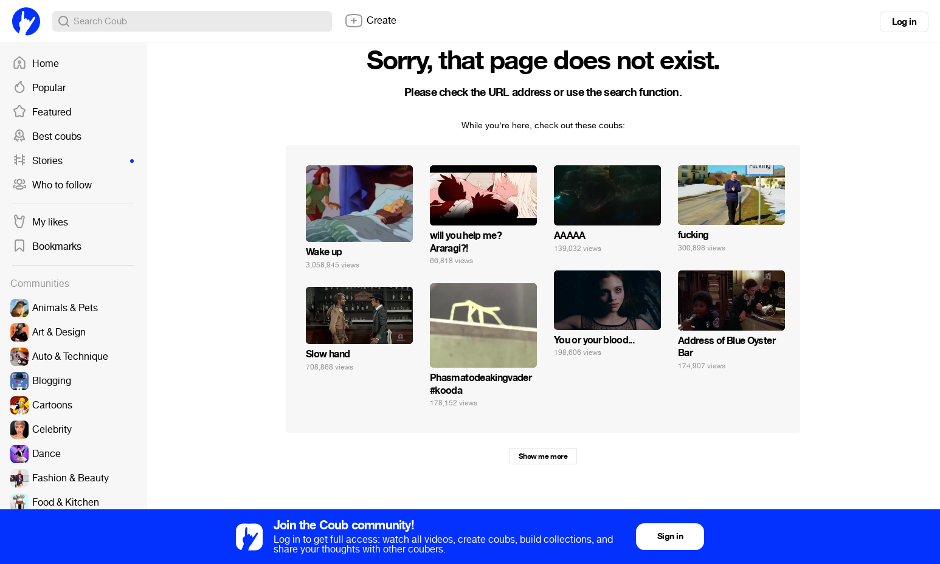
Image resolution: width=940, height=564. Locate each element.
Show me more (543, 456)
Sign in (670, 536)
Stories (73, 161)
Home (35, 63)
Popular (39, 88)
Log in (904, 22)
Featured (41, 112)
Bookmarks (46, 246)
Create (370, 20)
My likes (40, 222)
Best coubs (46, 136)
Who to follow (52, 185)
